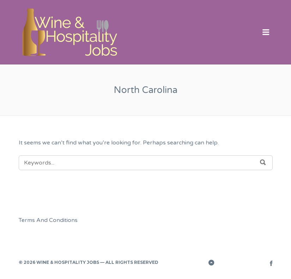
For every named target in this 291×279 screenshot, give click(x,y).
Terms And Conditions (48, 220)
